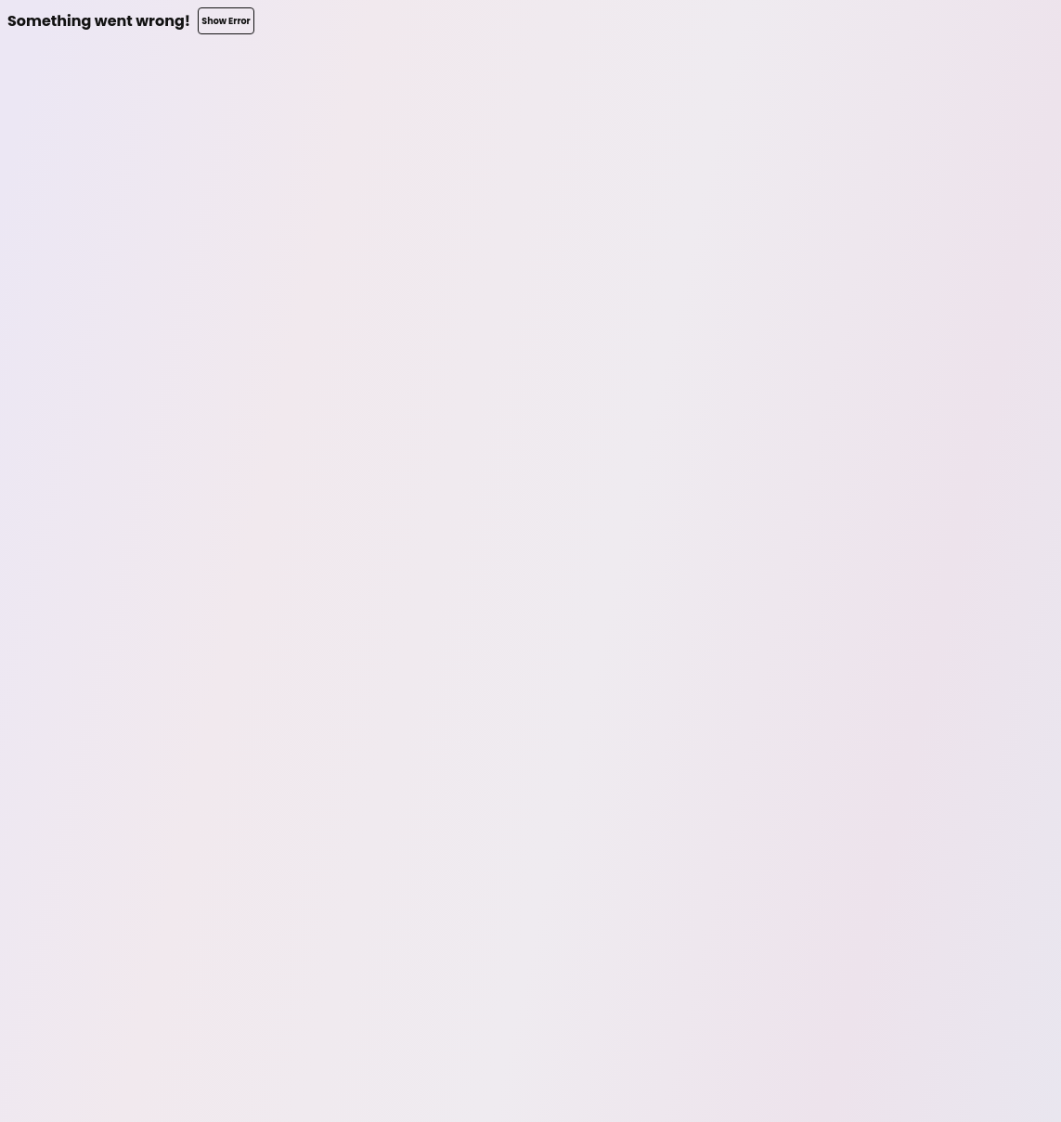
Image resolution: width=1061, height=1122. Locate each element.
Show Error (225, 21)
